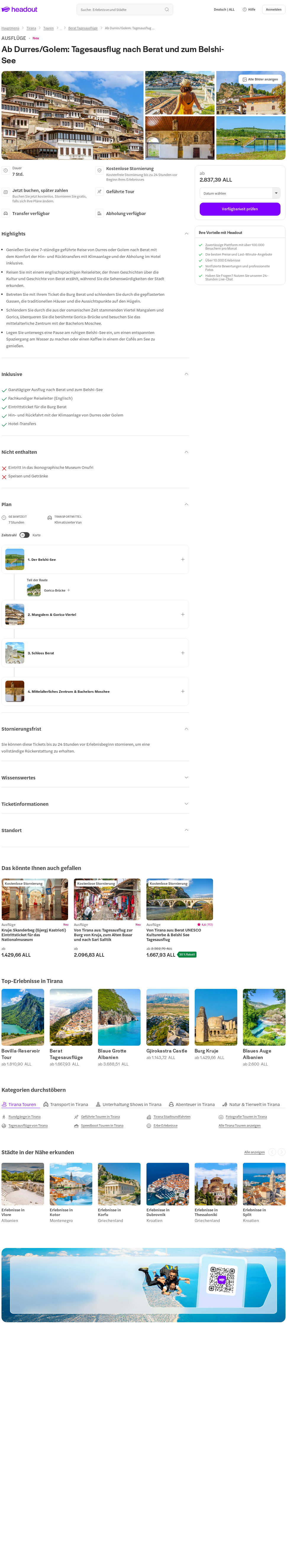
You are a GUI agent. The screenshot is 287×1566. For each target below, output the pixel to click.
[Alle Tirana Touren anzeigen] (240, 1125)
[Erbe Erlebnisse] (162, 1125)
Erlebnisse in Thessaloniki (206, 1212)
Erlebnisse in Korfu (109, 1212)
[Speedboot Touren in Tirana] (98, 1125)
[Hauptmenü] (10, 28)
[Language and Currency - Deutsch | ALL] (224, 9)
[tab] (22, 1104)
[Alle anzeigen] (254, 1152)
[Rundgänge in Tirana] (21, 1116)
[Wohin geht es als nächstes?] (125, 9)
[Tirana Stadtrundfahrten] (168, 1116)
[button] (248, 9)
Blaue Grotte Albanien (112, 1053)
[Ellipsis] (61, 30)
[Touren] (48, 28)
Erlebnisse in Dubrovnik (158, 1212)
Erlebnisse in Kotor (61, 1212)
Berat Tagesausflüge (66, 1053)
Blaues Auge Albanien (257, 1053)
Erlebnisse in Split (254, 1212)
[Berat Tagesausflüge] (83, 28)
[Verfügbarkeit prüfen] (240, 209)
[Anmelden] (274, 9)
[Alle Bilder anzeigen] (260, 79)
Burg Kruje (207, 1050)
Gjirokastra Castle (167, 1050)
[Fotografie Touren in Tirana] (243, 1116)
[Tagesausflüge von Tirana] (24, 1125)
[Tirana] (31, 28)
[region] (34, 899)
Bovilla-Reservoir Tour (20, 1053)
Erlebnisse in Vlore (13, 1212)
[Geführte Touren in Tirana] (97, 1116)
